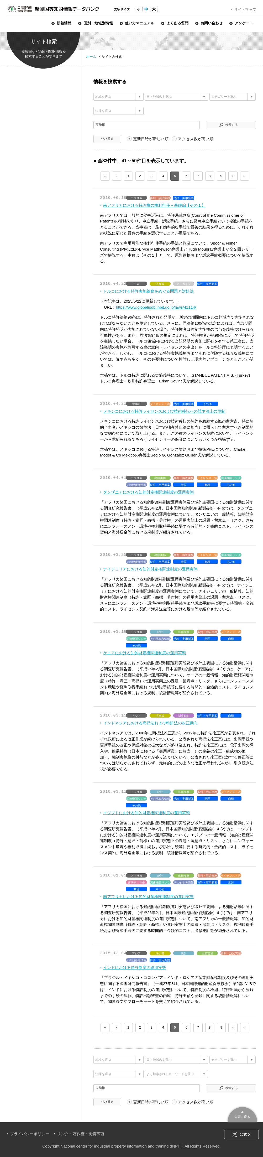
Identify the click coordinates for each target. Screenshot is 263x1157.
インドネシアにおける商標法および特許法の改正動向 (150, 723)
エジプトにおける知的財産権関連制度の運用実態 (146, 813)
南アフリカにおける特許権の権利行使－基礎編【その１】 (154, 205)
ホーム (91, 57)
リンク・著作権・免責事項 (80, 1134)
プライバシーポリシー (29, 1134)
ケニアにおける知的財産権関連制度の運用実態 (144, 653)
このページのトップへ (242, 1114)
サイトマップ (245, 9)
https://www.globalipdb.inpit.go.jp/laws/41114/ (156, 307)
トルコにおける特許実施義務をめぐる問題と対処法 (148, 291)
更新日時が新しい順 (151, 139)
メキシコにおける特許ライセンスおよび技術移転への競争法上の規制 (164, 411)
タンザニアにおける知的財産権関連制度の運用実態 (148, 492)
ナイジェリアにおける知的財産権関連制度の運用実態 (150, 569)
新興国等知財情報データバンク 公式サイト (53, 9)
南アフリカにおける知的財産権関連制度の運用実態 (148, 896)
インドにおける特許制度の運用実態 (134, 967)
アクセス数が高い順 (195, 139)
